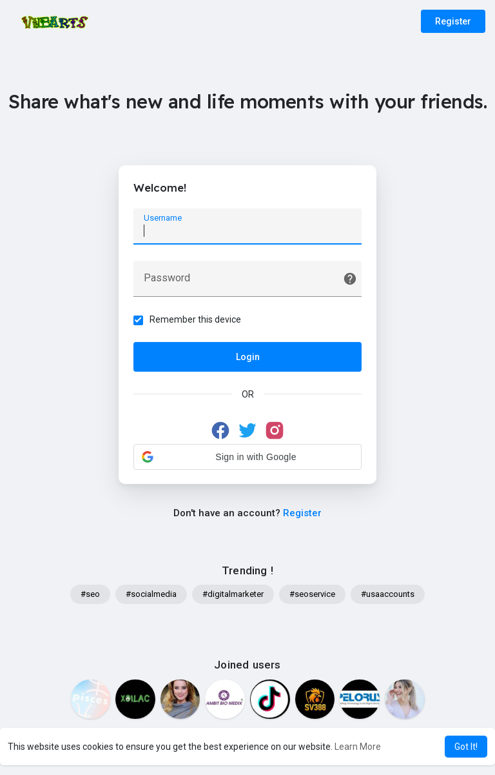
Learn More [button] (358, 746)
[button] (247, 458)
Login (248, 358)
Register (453, 21)
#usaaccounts (387, 597)
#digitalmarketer (233, 597)
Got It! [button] (466, 746)
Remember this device (196, 321)
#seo (90, 597)
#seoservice (312, 597)
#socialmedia (151, 597)
